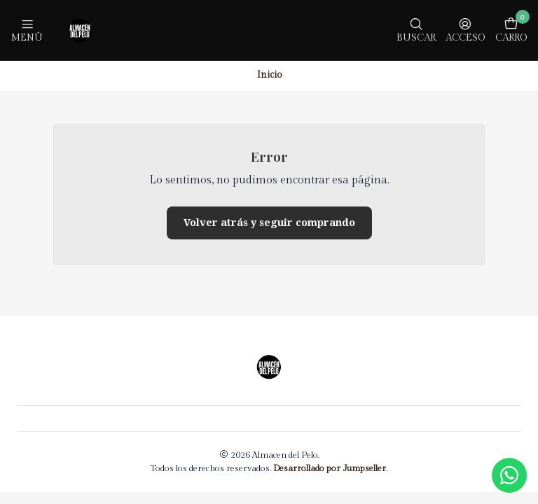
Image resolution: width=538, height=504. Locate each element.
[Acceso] (465, 30)
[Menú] (27, 30)
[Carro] (511, 30)
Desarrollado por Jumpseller (329, 468)
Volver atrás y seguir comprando (269, 222)
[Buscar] (416, 30)
